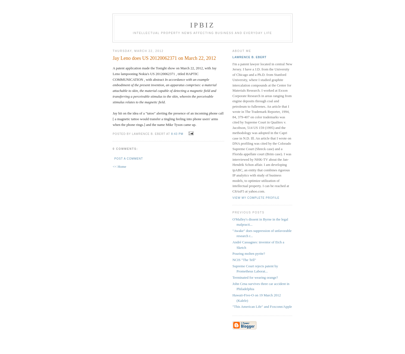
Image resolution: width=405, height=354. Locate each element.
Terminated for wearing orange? (255, 277)
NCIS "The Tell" (244, 260)
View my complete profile (256, 197)
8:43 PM (177, 133)
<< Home (119, 166)
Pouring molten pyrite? (248, 253)
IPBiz (202, 25)
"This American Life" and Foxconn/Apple (262, 307)
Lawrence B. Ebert (249, 57)
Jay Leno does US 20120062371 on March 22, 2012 (164, 58)
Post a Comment (128, 158)
